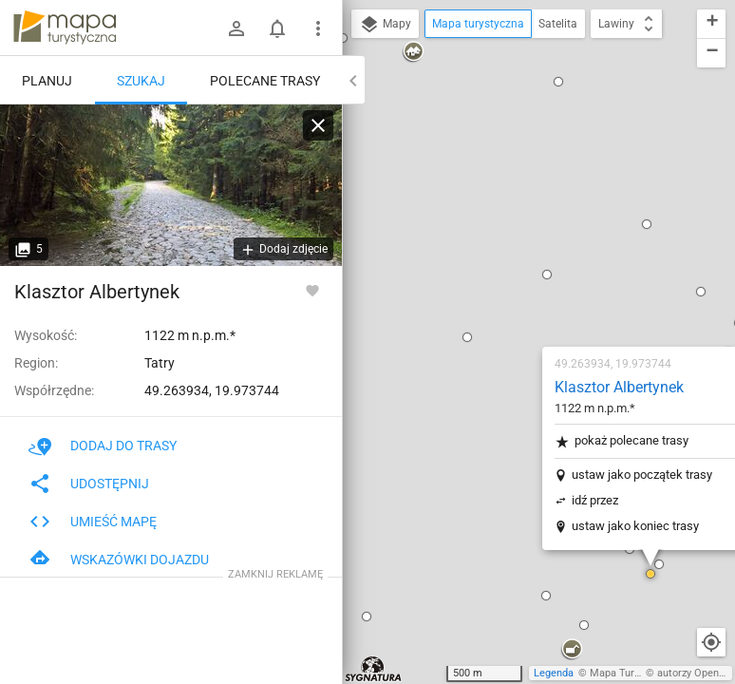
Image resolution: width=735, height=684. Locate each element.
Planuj (47, 80)
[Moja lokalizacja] (711, 642)
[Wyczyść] (318, 125)
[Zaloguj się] (236, 28)
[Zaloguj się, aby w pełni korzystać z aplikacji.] (312, 289)
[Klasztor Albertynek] (171, 185)
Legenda (554, 673)
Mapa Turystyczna (632, 673)
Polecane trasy (265, 80)
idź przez (483, 268)
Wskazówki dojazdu (118, 559)
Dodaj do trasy (102, 445)
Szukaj (141, 80)
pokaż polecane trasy (509, 209)
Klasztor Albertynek (507, 155)
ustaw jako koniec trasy (523, 294)
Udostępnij (88, 483)
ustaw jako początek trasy (530, 243)
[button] (355, 105)
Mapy (385, 24)
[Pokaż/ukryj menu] (318, 28)
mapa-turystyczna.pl (64, 27)
